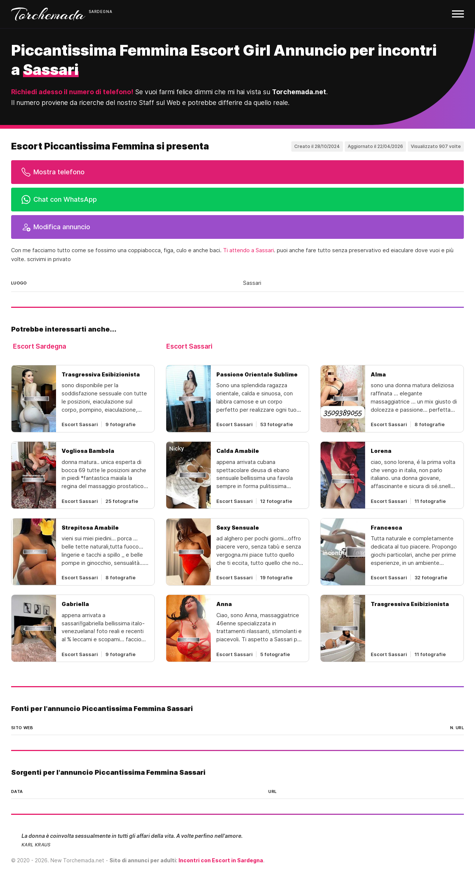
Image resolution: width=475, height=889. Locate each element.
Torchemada (48, 14)
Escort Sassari (189, 346)
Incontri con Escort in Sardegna (220, 860)
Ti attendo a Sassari (248, 250)
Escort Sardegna (39, 346)
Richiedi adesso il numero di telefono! (72, 92)
